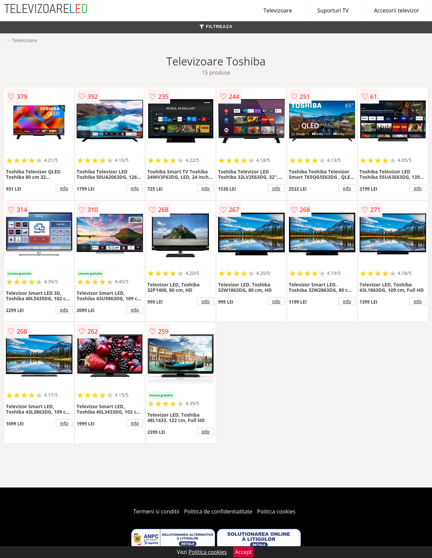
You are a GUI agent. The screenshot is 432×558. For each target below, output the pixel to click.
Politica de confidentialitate (218, 511)
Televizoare (278, 10)
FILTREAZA (216, 26)
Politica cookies (276, 511)
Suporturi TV (333, 10)
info (64, 188)
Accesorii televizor (396, 10)
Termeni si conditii (156, 511)
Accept (243, 552)
